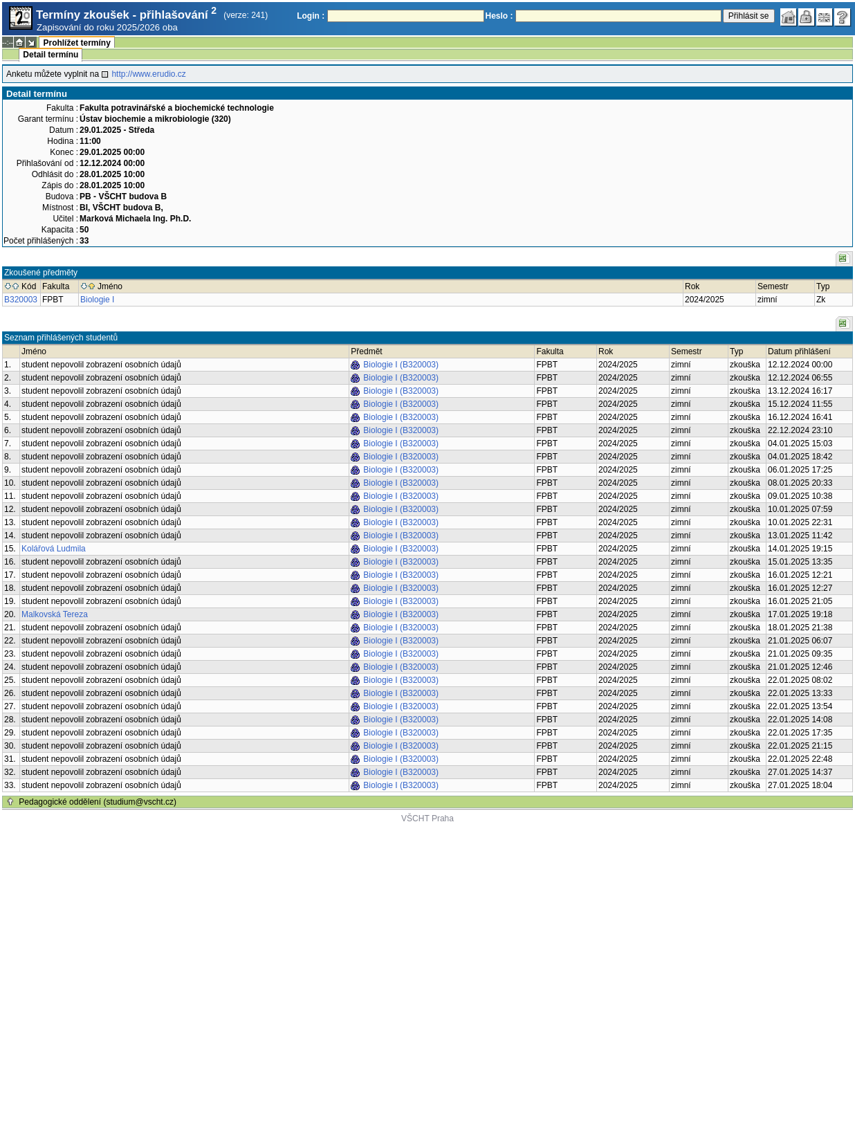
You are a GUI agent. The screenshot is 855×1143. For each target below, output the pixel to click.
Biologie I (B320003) (401, 364)
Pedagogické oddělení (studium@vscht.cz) (97, 802)
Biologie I (97, 299)
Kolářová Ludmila (53, 549)
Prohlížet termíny (76, 43)
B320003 (20, 299)
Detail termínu (50, 55)
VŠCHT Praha (427, 818)
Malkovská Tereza (54, 614)
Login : (310, 16)
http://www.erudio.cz (148, 74)
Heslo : (499, 16)
